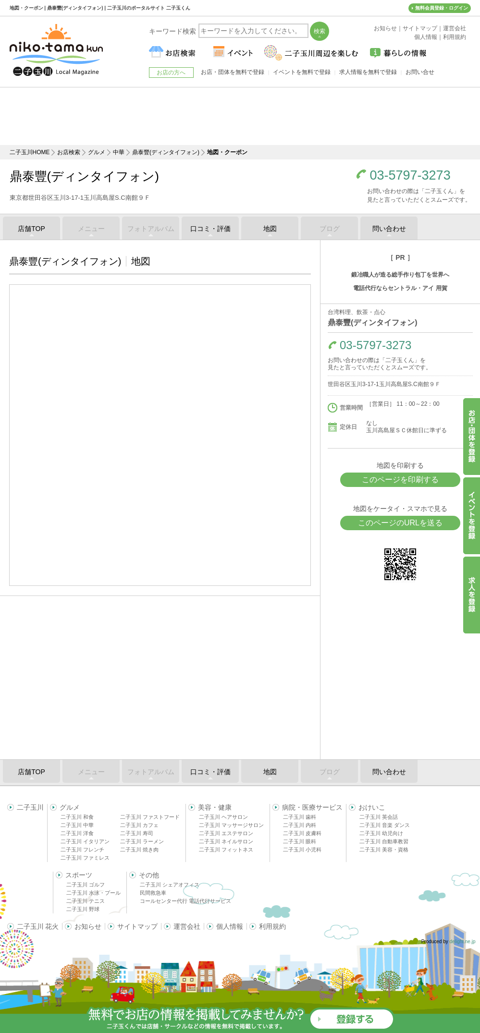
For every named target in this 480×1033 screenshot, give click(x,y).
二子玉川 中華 (77, 825)
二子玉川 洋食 (77, 833)
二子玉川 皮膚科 (302, 833)
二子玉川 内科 (299, 825)
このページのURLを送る (400, 523)
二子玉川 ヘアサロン (223, 817)
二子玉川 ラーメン (142, 841)
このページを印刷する (400, 479)
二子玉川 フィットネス (226, 849)
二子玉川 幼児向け (381, 833)
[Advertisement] (240, 116)
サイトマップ (137, 926)
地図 (270, 228)
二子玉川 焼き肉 (139, 849)
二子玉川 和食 (77, 817)
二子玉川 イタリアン (85, 841)
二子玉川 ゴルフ (85, 884)
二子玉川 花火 (38, 926)
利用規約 (272, 926)
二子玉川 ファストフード (150, 817)
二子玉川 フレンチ (82, 849)
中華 (118, 152)
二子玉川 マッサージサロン (231, 825)
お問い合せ (420, 72)
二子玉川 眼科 (299, 841)
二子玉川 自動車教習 (383, 841)
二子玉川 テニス (85, 901)
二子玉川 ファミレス (85, 858)
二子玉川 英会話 (378, 817)
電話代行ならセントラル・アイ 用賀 (400, 288)
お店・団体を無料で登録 (232, 72)
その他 (149, 875)
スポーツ (78, 875)
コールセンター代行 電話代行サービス (185, 901)
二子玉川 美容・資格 (383, 849)
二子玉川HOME (30, 152)
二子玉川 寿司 (136, 833)
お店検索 (68, 152)
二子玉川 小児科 (302, 849)
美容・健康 (215, 807)
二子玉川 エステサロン (226, 833)
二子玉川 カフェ (139, 825)
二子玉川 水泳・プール (93, 893)
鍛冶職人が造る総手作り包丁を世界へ (400, 274)
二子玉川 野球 (82, 909)
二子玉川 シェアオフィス (169, 884)
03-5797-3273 (410, 175)
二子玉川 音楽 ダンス (384, 825)
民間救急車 (153, 893)
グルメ (96, 152)
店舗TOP (31, 228)
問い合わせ (389, 228)
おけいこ (371, 807)
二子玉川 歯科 (299, 817)
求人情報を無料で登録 (368, 72)
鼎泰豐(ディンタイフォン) (165, 152)
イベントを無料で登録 (302, 72)
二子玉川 (30, 807)
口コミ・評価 (210, 228)
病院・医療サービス (312, 807)
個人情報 (229, 926)
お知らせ (87, 926)
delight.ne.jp (463, 941)
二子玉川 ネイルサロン (226, 841)
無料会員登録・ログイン (441, 8)
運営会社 (186, 926)
